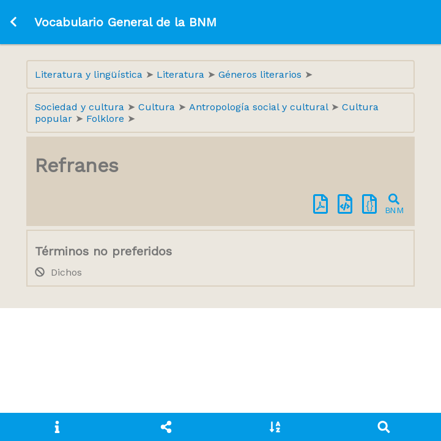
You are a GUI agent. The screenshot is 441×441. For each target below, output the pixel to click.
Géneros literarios (261, 74)
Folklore (106, 118)
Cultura (158, 107)
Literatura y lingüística (90, 74)
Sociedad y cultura (81, 107)
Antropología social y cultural (260, 107)
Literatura (182, 74)
